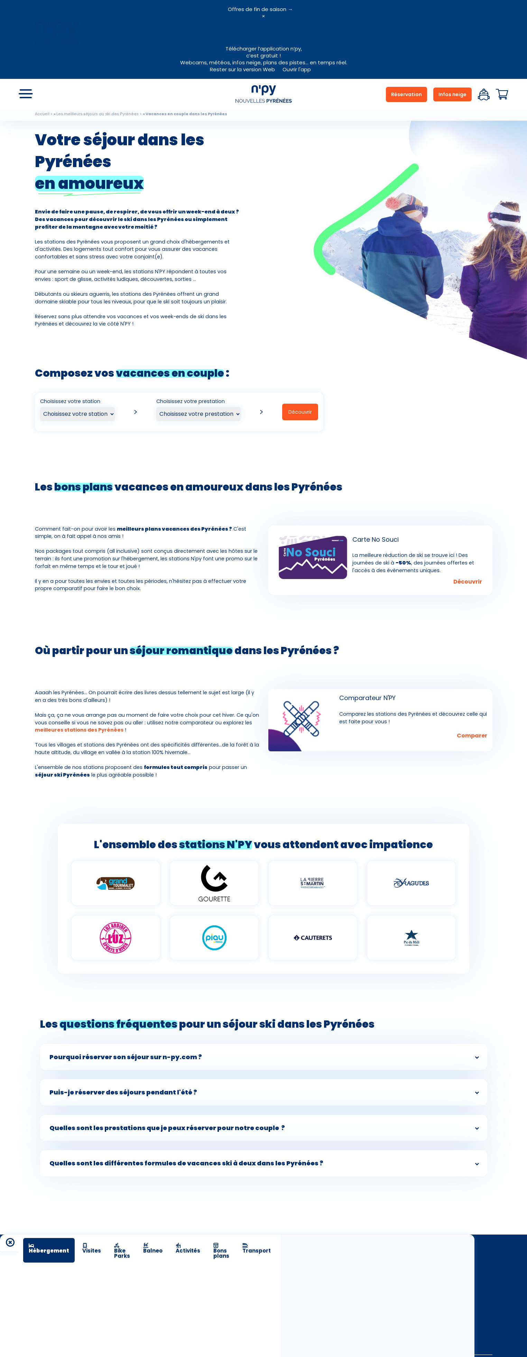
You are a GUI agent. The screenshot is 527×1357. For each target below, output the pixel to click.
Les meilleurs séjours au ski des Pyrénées (97, 114)
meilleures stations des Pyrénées (79, 729)
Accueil (42, 114)
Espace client (484, 94)
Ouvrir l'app (297, 69)
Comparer (472, 736)
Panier (502, 94)
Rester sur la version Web (242, 69)
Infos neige (452, 94)
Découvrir (300, 412)
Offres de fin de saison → (260, 9)
